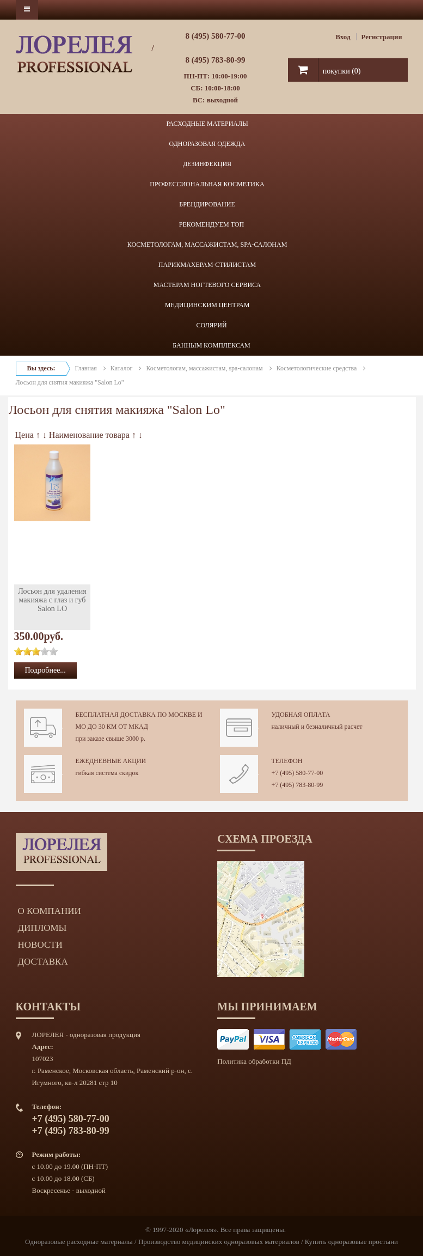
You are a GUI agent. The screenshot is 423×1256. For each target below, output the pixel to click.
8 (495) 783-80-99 (216, 60)
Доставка (43, 961)
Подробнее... (45, 670)
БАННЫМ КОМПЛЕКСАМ (211, 345)
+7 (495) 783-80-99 (297, 785)
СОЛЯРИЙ (211, 325)
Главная (86, 368)
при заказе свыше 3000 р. (111, 738)
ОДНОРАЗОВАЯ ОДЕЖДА (207, 144)
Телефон (287, 761)
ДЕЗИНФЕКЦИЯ (207, 164)
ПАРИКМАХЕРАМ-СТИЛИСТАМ (207, 265)
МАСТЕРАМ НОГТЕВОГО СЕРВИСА (207, 285)
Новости (40, 945)
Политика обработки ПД (254, 1061)
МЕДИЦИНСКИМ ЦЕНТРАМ (207, 305)
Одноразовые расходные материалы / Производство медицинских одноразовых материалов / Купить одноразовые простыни (211, 1241)
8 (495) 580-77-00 (216, 36)
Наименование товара (89, 435)
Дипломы (42, 928)
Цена (24, 435)
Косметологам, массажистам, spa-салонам (204, 368)
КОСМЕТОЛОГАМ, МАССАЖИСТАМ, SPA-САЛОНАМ (207, 244)
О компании (49, 911)
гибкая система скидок (107, 773)
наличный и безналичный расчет (317, 726)
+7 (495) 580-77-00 (297, 773)
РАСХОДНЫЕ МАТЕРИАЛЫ (207, 123)
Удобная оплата (301, 714)
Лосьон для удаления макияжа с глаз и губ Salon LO (52, 600)
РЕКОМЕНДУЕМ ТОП (211, 224)
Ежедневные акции (111, 761)
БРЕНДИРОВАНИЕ (207, 204)
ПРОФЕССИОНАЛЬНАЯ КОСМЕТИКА (207, 184)
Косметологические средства (317, 368)
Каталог (122, 368)
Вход (342, 37)
